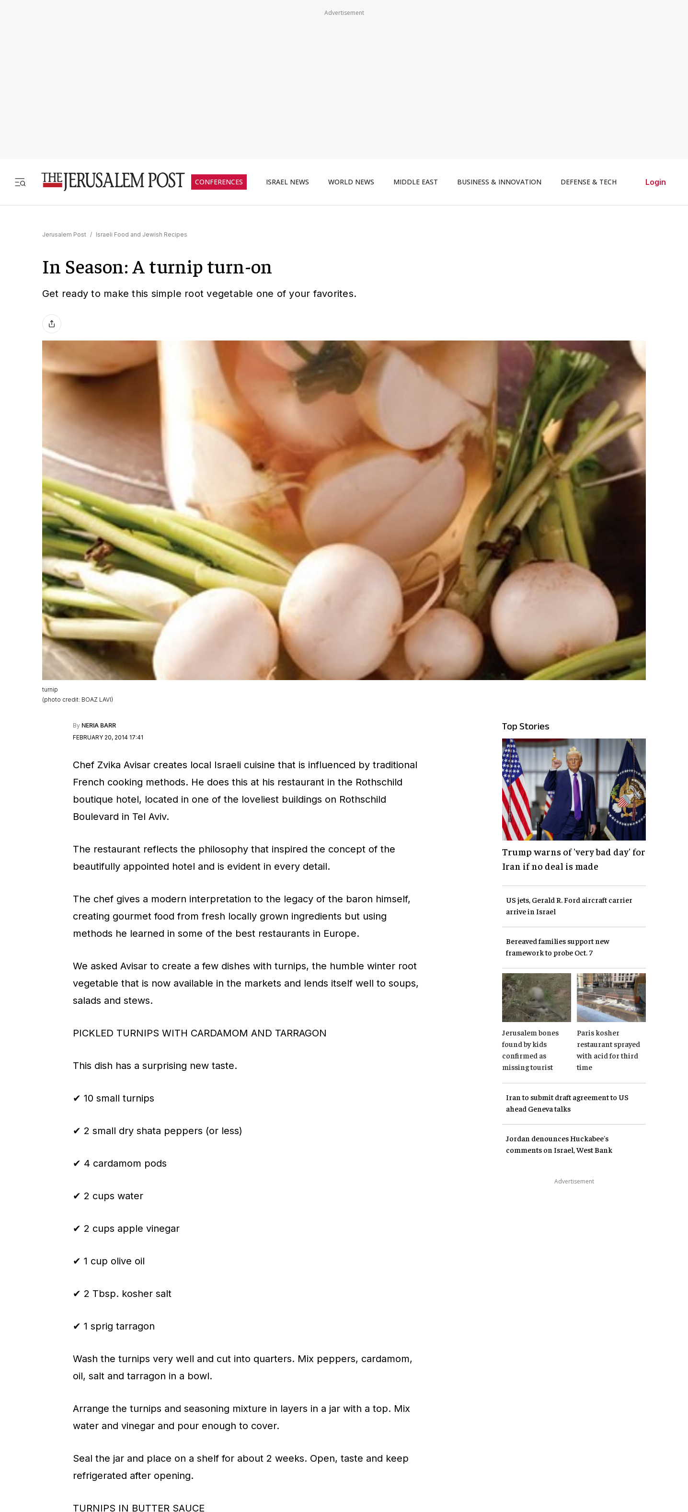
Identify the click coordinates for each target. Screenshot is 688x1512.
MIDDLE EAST (415, 182)
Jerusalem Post (64, 234)
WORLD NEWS (351, 182)
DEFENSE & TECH (589, 182)
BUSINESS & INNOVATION (499, 182)
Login (655, 182)
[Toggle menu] (20, 181)
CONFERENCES (219, 182)
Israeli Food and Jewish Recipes (141, 234)
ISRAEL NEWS (287, 182)
